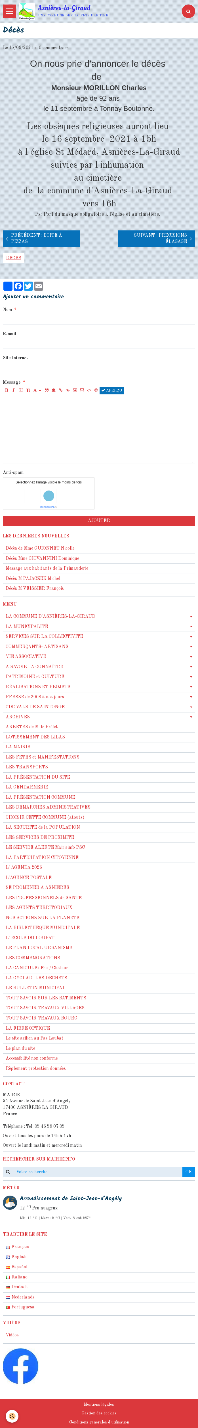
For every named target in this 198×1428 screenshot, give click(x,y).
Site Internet (15, 358)
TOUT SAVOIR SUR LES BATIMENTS (46, 998)
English (16, 1257)
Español (17, 1267)
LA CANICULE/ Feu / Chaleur (37, 968)
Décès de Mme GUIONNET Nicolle (40, 548)
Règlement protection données (36, 1068)
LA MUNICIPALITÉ (27, 627)
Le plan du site (20, 1048)
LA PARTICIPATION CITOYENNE (42, 857)
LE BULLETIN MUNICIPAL (36, 988)
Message (12, 382)
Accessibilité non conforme (32, 1058)
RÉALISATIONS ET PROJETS (38, 687)
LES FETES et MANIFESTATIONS (42, 757)
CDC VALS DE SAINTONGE (35, 707)
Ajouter (99, 521)
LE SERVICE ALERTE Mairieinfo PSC (45, 847)
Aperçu (111, 390)
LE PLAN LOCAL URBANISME (39, 948)
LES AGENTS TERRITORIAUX (39, 908)
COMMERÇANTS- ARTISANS (37, 647)
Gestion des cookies (99, 1413)
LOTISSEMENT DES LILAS (35, 737)
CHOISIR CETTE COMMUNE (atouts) (45, 817)
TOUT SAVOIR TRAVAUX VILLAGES (45, 1008)
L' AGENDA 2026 (24, 867)
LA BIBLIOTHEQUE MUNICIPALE (43, 928)
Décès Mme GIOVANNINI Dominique (42, 558)
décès (13, 258)
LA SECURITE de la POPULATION (43, 827)
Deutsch (17, 1287)
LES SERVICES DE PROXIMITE (40, 837)
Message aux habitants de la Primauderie (47, 568)
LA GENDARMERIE (27, 787)
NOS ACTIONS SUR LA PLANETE (42, 918)
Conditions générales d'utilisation (99, 1422)
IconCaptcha (47, 506)
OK (189, 1172)
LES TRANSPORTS (27, 767)
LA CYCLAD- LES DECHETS (36, 978)
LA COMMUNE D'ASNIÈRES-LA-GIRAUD (50, 616)
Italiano (17, 1277)
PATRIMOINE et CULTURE (35, 677)
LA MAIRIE (18, 747)
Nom (7, 310)
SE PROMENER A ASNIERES (37, 887)
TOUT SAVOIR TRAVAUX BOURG (41, 1018)
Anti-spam (13, 472)
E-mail (9, 334)
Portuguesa (20, 1307)
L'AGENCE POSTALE (29, 878)
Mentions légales (99, 1405)
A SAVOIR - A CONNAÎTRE (34, 667)
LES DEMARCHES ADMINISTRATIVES (48, 807)
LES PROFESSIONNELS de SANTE (44, 898)
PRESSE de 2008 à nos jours (35, 697)
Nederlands (20, 1297)
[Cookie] (12, 1416)
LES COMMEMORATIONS (33, 958)
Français (17, 1247)
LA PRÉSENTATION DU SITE (38, 777)
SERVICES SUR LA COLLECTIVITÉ (44, 636)
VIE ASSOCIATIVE (26, 656)
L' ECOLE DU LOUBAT (30, 938)
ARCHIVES (18, 717)
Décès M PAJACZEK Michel (34, 578)
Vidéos (12, 1335)
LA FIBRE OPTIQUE (28, 1028)
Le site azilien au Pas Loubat (35, 1038)
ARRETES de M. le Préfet (32, 727)
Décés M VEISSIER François (35, 588)
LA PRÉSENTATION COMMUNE (40, 797)
